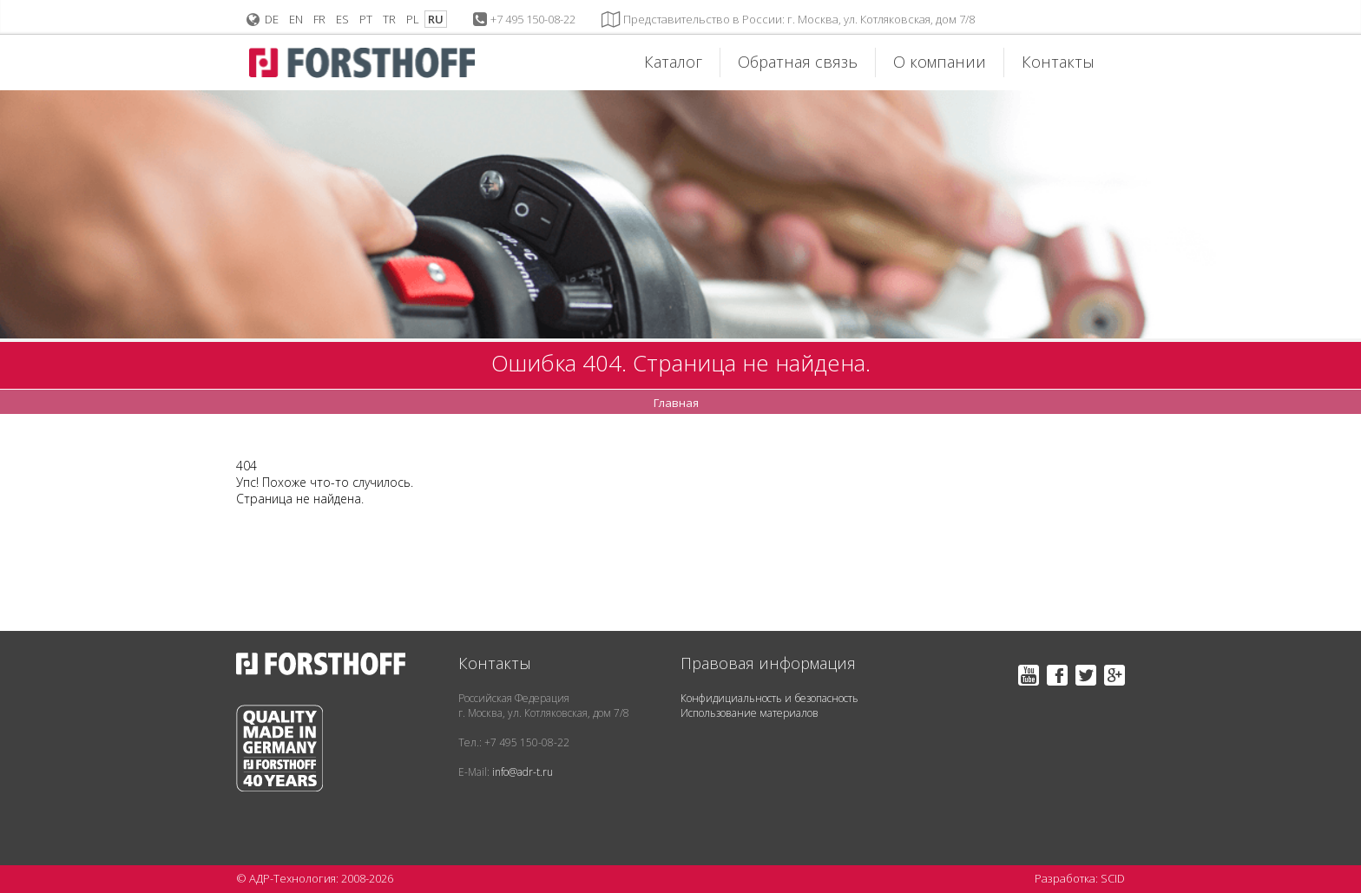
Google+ (1114, 675)
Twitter (1085, 675)
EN (296, 19)
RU (436, 19)
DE (272, 19)
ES (342, 19)
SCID (1113, 878)
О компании (939, 61)
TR (389, 19)
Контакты (1058, 61)
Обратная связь (798, 61)
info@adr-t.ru (522, 772)
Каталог (673, 61)
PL (412, 19)
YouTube (1028, 675)
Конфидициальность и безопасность (769, 698)
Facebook (1057, 675)
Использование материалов (749, 713)
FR (319, 19)
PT (365, 19)
